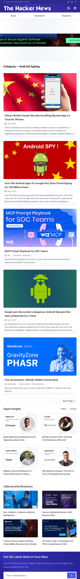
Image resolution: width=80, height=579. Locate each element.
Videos (64, 409)
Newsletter (40, 16)
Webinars (66, 16)
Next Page (69, 401)
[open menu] (75, 8)
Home (13, 16)
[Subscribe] (71, 575)
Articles (73, 409)
